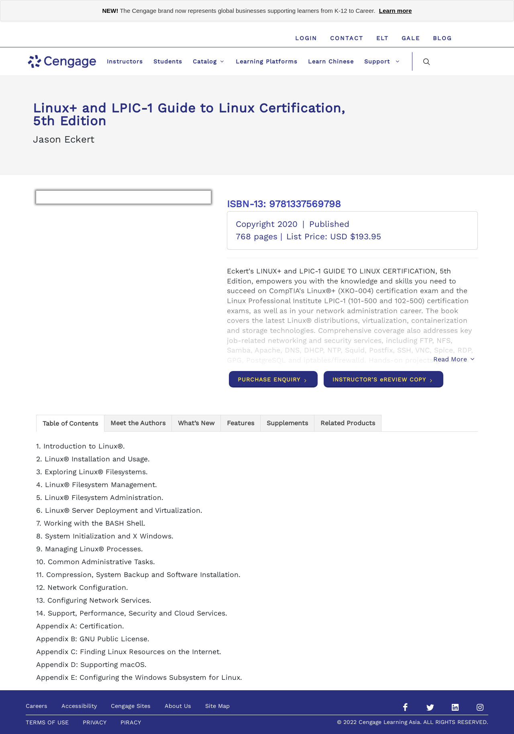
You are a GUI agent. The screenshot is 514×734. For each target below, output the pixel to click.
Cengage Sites (131, 706)
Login (306, 38)
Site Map (217, 706)
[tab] (70, 423)
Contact (346, 38)
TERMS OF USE (47, 722)
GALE (411, 38)
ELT (382, 38)
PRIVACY (94, 722)
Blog (442, 38)
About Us (178, 706)
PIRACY (130, 722)
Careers (36, 706)
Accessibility (79, 706)
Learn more (395, 10)
